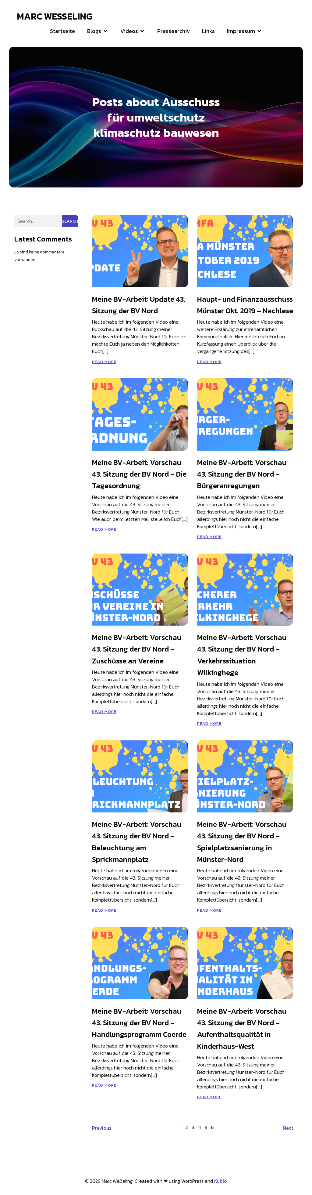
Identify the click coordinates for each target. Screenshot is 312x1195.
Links (208, 31)
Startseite (62, 31)
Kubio (220, 1182)
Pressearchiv (173, 31)
